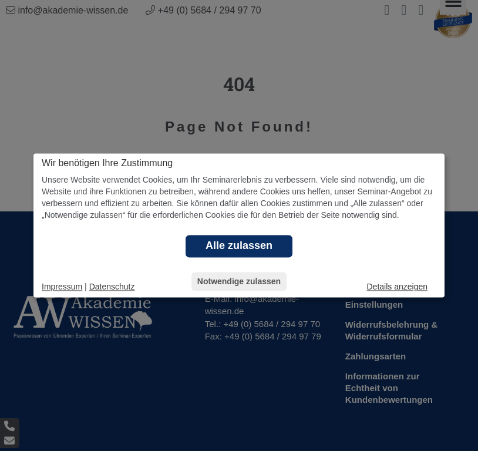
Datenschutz (112, 287)
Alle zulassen (239, 246)
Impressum (62, 287)
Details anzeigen (396, 287)
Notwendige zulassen (239, 282)
